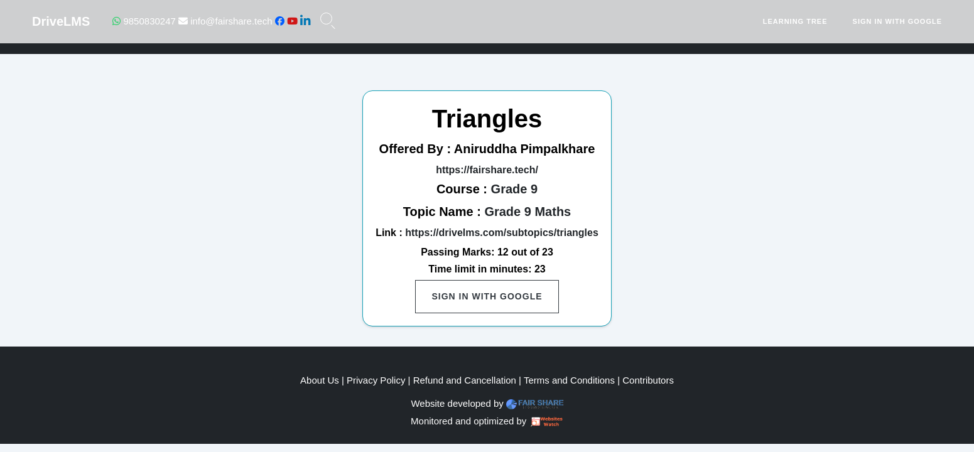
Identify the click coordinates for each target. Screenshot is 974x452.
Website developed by (457, 403)
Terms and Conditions (569, 380)
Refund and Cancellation (464, 380)
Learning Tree (795, 21)
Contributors (648, 380)
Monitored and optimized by (468, 421)
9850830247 (144, 21)
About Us (319, 380)
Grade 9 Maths (527, 211)
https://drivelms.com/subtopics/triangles (501, 232)
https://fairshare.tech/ (487, 169)
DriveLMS (61, 21)
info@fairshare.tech (225, 21)
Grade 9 (514, 189)
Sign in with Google (897, 21)
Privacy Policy (376, 380)
